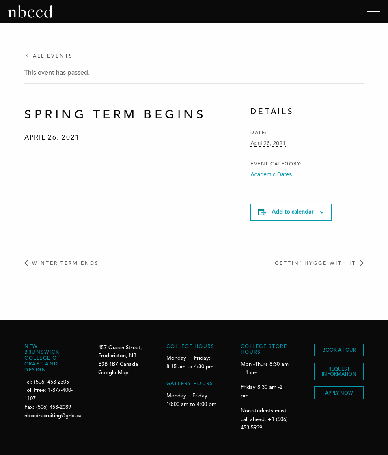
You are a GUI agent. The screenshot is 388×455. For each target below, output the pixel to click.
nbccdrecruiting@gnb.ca (53, 416)
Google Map (113, 373)
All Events (51, 56)
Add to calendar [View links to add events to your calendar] (292, 212)
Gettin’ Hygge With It (315, 263)
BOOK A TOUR (339, 350)
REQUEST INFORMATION (339, 372)
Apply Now (339, 393)
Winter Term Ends (65, 263)
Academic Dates (271, 174)
